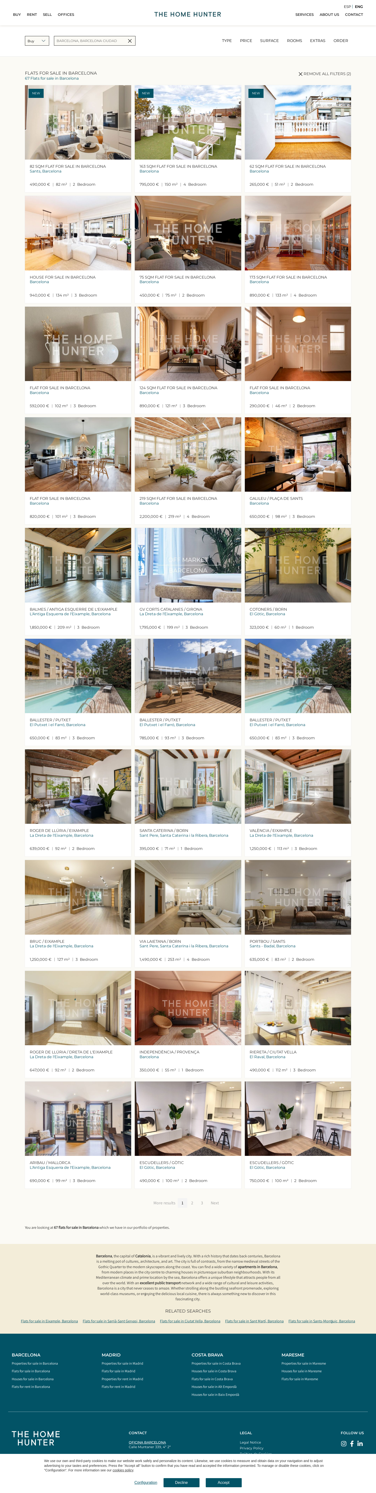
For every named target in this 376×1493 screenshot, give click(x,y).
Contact (354, 14)
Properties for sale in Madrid (122, 1363)
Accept (223, 1483)
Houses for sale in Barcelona (33, 1379)
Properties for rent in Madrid (122, 1379)
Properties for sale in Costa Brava (216, 1363)
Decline (181, 1483)
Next (215, 1203)
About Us (329, 14)
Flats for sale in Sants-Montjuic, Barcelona (321, 1321)
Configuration (145, 1483)
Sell (47, 14)
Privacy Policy (252, 1448)
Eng (359, 6)
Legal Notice (250, 1442)
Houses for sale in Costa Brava (214, 1371)
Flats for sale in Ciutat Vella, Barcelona (190, 1321)
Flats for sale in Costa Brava (212, 1379)
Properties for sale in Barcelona (35, 1363)
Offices (66, 14)
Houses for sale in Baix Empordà (215, 1394)
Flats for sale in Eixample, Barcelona (49, 1321)
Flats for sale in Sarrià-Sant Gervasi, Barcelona (119, 1321)
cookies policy (122, 1470)
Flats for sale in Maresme (300, 1379)
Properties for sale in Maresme (304, 1363)
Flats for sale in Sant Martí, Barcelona (254, 1321)
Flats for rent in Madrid (118, 1386)
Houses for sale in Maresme (302, 1371)
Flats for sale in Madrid (118, 1371)
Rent (32, 14)
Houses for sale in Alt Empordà (214, 1386)
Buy (17, 14)
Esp (347, 6)
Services (304, 14)
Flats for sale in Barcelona (31, 1371)
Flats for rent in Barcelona (31, 1386)
